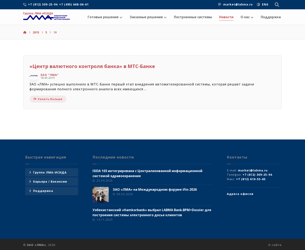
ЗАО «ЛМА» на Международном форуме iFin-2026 (155, 189)
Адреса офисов (240, 194)
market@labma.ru (253, 170)
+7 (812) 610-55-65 (251, 179)
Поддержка (43, 191)
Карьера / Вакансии (50, 181)
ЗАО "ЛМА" (49, 75)
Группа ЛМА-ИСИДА (50, 172)
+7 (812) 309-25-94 (257, 175)
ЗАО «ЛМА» (36, 245)
